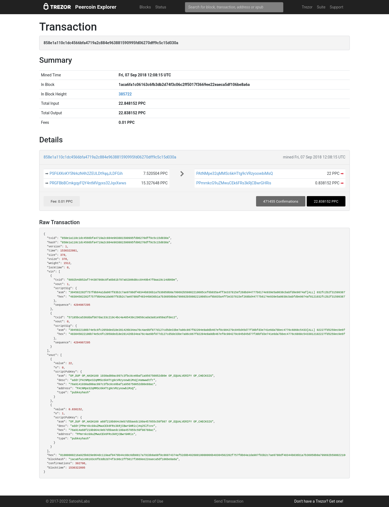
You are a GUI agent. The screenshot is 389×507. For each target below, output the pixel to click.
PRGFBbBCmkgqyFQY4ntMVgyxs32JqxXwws (88, 183)
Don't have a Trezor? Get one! (318, 501)
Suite (321, 7)
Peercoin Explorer (95, 7)
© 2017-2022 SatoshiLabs (68, 501)
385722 (125, 94)
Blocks (145, 7)
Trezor (307, 7)
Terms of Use (152, 501)
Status (160, 7)
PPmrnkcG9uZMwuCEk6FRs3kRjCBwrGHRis (233, 183)
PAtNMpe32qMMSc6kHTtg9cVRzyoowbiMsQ (234, 173)
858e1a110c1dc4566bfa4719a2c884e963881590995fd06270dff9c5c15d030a (110, 157)
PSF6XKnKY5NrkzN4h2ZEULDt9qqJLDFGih (86, 173)
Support (336, 7)
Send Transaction (229, 501)
